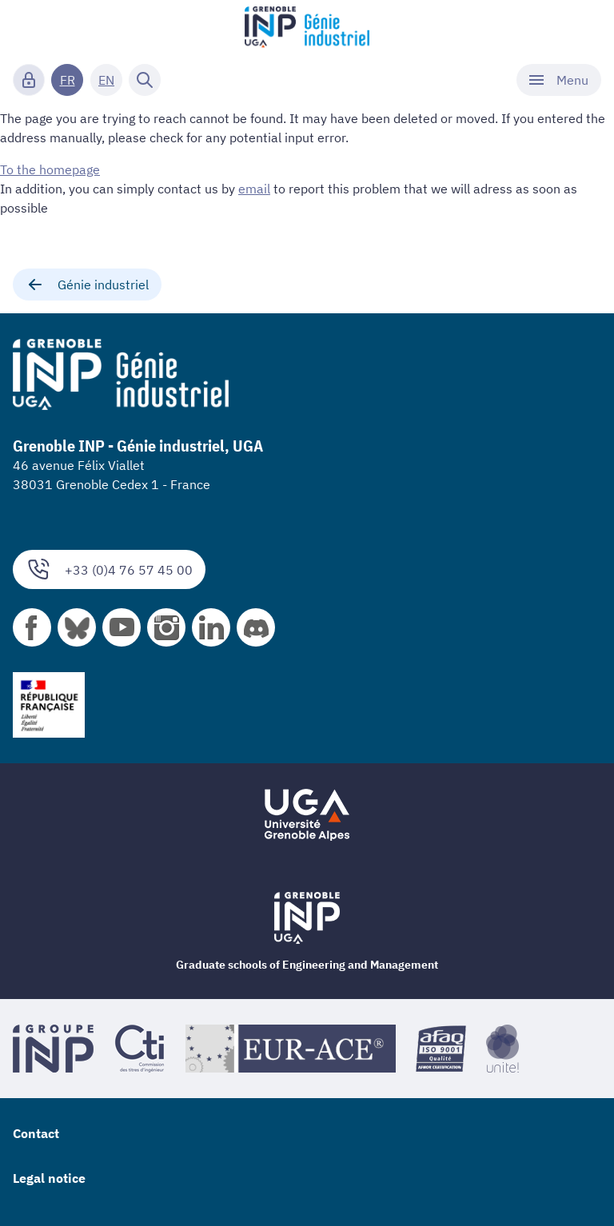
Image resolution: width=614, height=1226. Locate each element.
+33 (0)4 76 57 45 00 (109, 569)
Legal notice (49, 1178)
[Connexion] (29, 80)
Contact (36, 1133)
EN (106, 80)
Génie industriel (87, 284)
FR (67, 80)
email (254, 189)
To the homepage (50, 169)
